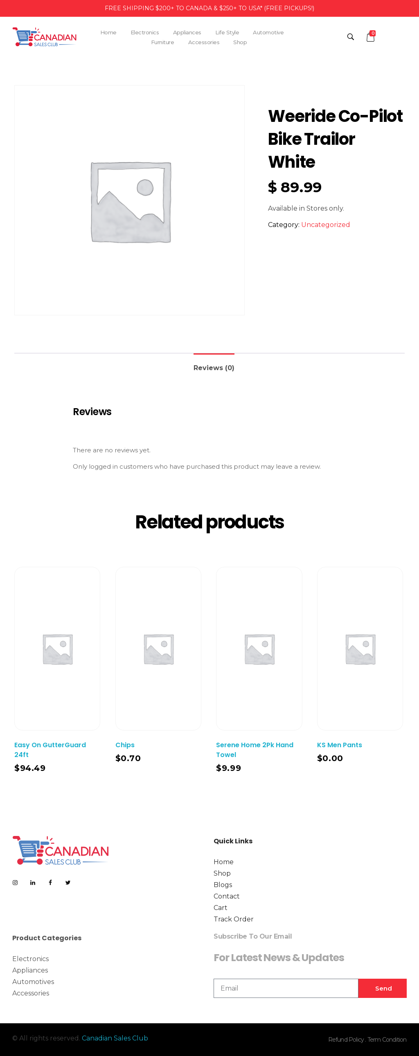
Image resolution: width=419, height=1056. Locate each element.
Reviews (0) (214, 368)
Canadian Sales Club (115, 1038)
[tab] (214, 364)
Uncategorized (325, 225)
